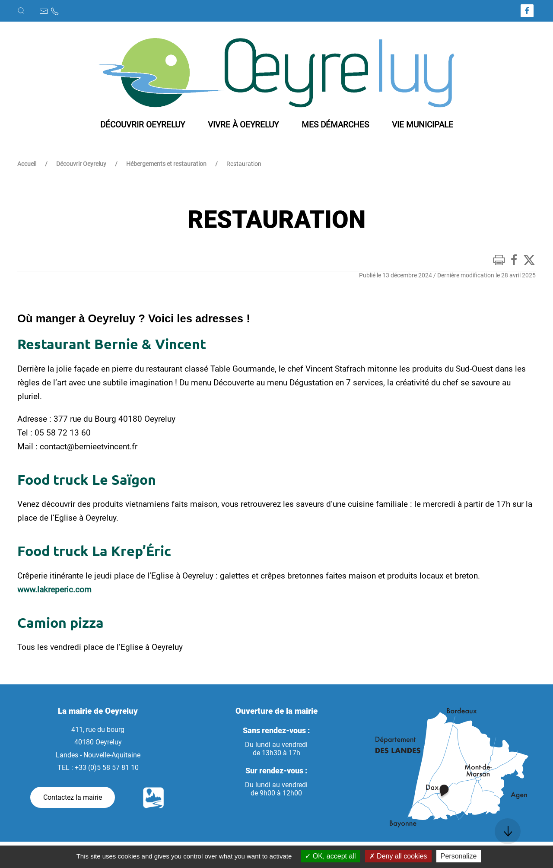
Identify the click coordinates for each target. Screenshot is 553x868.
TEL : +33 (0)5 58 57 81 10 (98, 767)
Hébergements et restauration (166, 163)
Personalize (459, 856)
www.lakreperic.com (54, 590)
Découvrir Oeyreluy (81, 163)
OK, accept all (330, 856)
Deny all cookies (398, 856)
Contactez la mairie (72, 797)
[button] (21, 11)
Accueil (26, 163)
